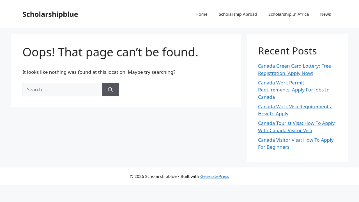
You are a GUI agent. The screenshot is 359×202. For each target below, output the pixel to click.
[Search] (110, 89)
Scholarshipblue (50, 14)
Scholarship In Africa (288, 14)
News (325, 14)
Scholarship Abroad (238, 14)
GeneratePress (214, 176)
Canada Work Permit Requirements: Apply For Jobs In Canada (294, 89)
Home (201, 14)
